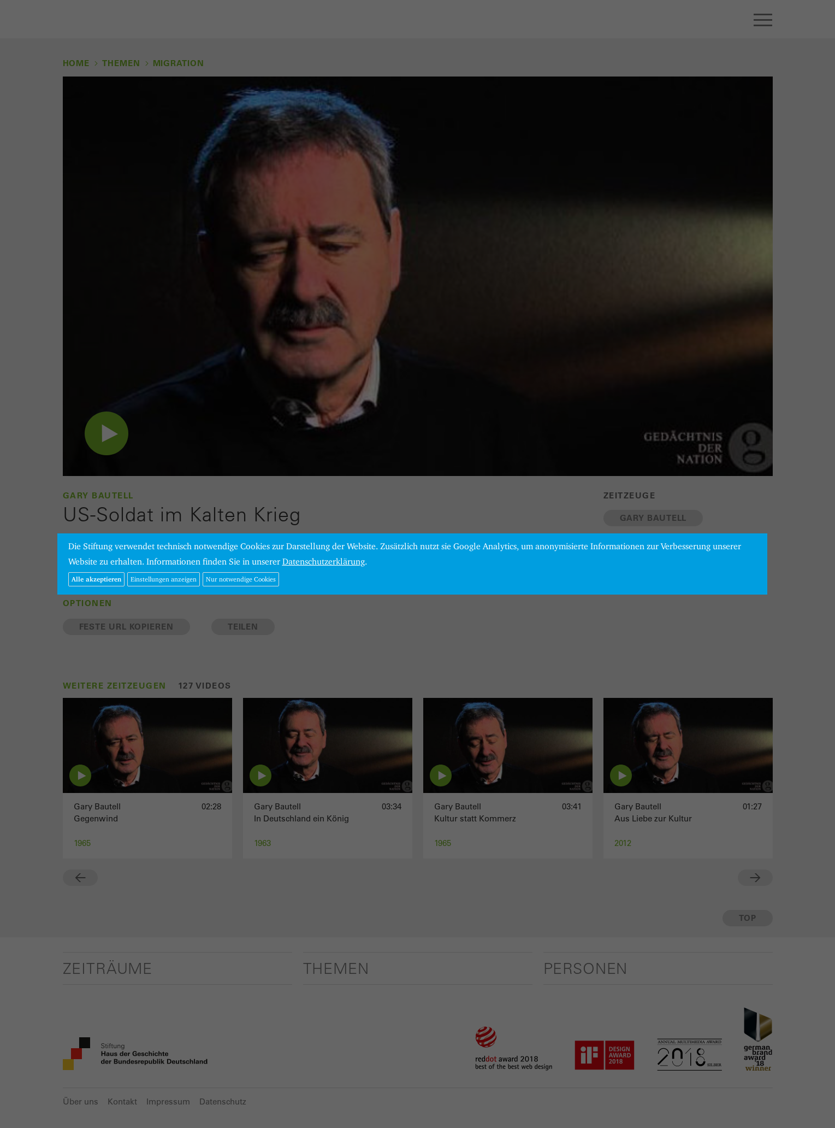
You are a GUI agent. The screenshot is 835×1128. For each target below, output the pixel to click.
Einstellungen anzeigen (164, 579)
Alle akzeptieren (96, 579)
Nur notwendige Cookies (241, 579)
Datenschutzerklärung (323, 561)
